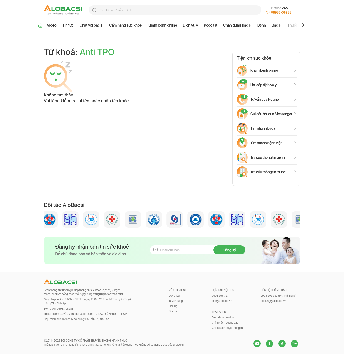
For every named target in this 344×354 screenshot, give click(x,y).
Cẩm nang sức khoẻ (125, 25)
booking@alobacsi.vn (273, 301)
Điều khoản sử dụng (223, 317)
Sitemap (173, 311)
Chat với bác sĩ (91, 25)
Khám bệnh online (162, 25)
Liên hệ (173, 306)
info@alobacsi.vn (222, 301)
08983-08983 (281, 12)
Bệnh (261, 25)
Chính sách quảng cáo (225, 322)
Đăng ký (229, 250)
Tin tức (68, 25)
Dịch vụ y (190, 25)
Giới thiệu (174, 295)
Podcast (210, 25)
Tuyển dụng (176, 301)
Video (52, 25)
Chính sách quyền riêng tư (227, 328)
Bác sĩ (277, 25)
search (94, 10)
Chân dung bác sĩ (237, 25)
